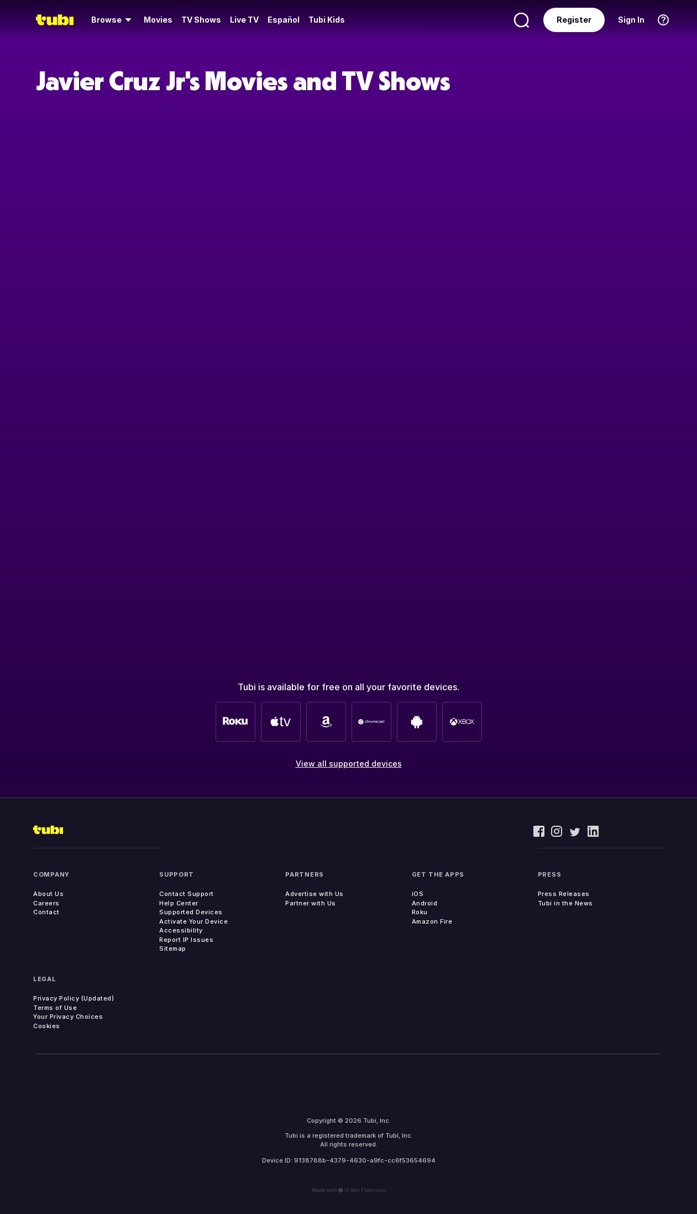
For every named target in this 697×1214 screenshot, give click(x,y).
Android (425, 903)
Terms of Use (55, 1008)
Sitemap (172, 948)
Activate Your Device (193, 921)
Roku (420, 912)
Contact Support (186, 894)
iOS (418, 894)
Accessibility (181, 930)
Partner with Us (310, 903)
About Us (48, 894)
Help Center (178, 903)
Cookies (46, 1026)
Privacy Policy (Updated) (73, 998)
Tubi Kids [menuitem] (326, 19)
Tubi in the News (565, 903)
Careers (46, 903)
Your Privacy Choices (68, 1016)
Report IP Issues (186, 940)
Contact (46, 912)
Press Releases (564, 894)
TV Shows (201, 19)
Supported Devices (191, 912)
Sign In (631, 19)
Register (574, 19)
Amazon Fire (432, 921)
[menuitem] (113, 20)
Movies (158, 19)
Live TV (244, 19)
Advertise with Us (314, 894)
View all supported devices (349, 763)
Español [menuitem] (284, 19)
